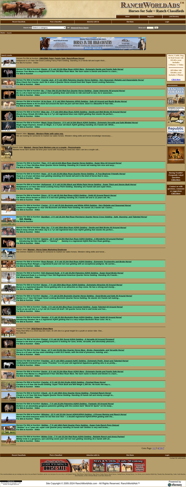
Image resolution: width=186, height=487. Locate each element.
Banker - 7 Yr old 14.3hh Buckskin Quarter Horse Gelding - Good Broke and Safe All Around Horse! (86, 296)
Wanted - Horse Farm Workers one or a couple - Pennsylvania (52, 147)
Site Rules (130, 22)
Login (167, 22)
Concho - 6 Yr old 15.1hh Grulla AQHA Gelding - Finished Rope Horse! (73, 382)
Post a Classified (56, 22)
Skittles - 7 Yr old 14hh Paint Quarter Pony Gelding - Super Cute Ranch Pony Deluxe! (80, 425)
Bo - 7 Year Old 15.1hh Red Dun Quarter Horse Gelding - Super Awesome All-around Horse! (83, 91)
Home (127, 16)
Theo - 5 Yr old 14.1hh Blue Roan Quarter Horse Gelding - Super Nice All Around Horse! (81, 163)
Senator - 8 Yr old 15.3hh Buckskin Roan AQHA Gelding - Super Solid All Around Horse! (81, 317)
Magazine (150, 16)
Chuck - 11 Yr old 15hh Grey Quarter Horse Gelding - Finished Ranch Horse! (76, 393)
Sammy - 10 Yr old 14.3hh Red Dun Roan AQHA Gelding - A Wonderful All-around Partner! (82, 239)
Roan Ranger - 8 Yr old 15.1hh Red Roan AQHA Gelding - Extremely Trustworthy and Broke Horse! (86, 262)
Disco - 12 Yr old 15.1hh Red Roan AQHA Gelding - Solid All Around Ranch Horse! (78, 195)
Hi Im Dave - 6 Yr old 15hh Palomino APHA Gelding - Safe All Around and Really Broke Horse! (84, 101)
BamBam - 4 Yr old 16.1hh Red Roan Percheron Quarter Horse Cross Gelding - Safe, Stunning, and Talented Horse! (94, 217)
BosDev (5, 484)
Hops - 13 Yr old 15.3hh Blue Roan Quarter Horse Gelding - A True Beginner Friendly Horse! (83, 174)
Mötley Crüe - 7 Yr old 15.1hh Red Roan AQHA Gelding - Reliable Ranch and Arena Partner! (83, 437)
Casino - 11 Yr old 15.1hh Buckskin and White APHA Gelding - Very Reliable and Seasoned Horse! (86, 205)
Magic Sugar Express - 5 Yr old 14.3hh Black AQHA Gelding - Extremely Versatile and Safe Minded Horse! (89, 122)
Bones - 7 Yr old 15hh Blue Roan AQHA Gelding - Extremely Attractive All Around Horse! (81, 285)
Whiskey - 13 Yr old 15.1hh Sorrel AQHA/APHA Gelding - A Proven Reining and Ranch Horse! (84, 414)
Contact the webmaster (178, 458)
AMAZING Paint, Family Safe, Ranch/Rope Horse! (62, 58)
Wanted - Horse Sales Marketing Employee (47, 250)
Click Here (175, 79)
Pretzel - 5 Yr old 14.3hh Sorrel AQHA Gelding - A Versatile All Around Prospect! (77, 339)
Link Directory (174, 16)
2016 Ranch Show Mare (42, 329)
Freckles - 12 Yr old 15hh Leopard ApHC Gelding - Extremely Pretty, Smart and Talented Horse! (84, 361)
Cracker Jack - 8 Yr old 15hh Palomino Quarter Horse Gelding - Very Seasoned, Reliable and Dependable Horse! (92, 80)
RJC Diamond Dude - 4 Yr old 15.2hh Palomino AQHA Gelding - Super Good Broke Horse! (82, 273)
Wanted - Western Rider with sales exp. (46, 134)
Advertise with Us (93, 22)
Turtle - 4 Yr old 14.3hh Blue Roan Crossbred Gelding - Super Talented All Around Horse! (82, 307)
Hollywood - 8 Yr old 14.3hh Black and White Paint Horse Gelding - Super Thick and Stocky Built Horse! (88, 184)
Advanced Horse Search (80, 28)
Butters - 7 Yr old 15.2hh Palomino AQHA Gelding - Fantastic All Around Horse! (77, 404)
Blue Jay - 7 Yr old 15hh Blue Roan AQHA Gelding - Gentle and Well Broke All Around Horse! (83, 112)
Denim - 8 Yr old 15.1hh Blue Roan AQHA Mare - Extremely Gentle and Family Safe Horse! (82, 69)
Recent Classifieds (18, 22)
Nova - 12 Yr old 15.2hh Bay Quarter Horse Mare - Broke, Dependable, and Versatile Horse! (82, 350)
